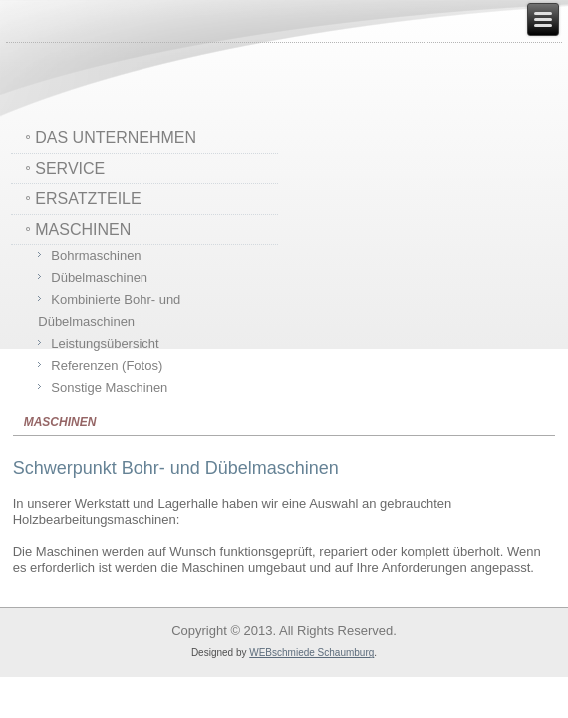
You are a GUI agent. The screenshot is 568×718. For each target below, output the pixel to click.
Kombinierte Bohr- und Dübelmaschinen (109, 310)
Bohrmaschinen (96, 255)
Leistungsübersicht (104, 343)
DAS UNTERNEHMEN (115, 137)
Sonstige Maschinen (109, 387)
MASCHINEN (83, 229)
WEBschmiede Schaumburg (311, 652)
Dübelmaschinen (99, 277)
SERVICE (70, 168)
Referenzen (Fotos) (106, 365)
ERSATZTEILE (88, 198)
